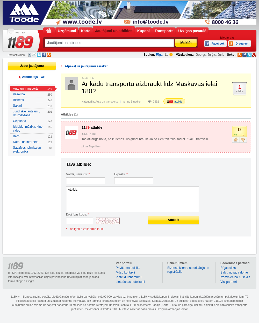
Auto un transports (32, 89)
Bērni (32, 136)
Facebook (44, 55)
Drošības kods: (77, 214)
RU (17, 32)
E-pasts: (121, 174)
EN (23, 32)
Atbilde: (133, 199)
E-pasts (34, 55)
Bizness (32, 100)
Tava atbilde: (78, 164)
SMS (29, 55)
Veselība (32, 94)
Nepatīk (243, 140)
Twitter (39, 55)
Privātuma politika (128, 268)
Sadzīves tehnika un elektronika (32, 149)
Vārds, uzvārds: (78, 174)
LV (10, 32)
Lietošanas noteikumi (130, 282)
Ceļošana (32, 121)
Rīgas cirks (228, 268)
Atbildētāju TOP (33, 77)
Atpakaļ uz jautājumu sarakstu (87, 66)
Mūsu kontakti (125, 272)
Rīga (159, 54)
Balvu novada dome (234, 272)
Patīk (235, 140)
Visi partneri (228, 282)
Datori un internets (32, 142)
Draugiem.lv (49, 55)
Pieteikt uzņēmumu (129, 277)
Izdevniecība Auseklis (235, 277)
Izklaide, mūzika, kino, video (32, 128)
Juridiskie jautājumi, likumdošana (32, 113)
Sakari (32, 106)
